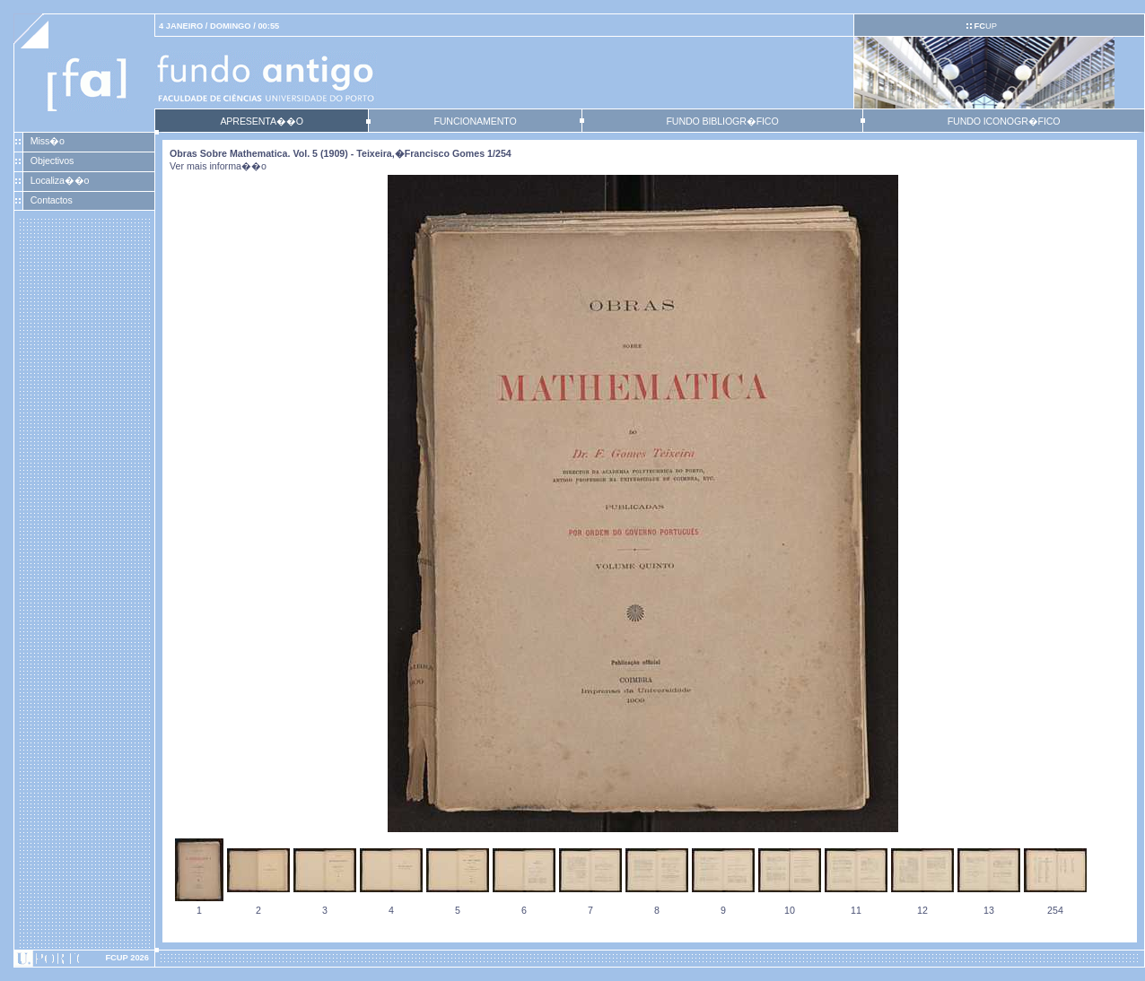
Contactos (52, 200)
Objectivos (52, 160)
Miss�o (48, 140)
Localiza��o (60, 180)
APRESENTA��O (261, 121)
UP (985, 26)
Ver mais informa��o (218, 166)
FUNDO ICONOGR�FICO (1004, 121)
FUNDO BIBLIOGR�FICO (722, 121)
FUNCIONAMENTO (474, 121)
